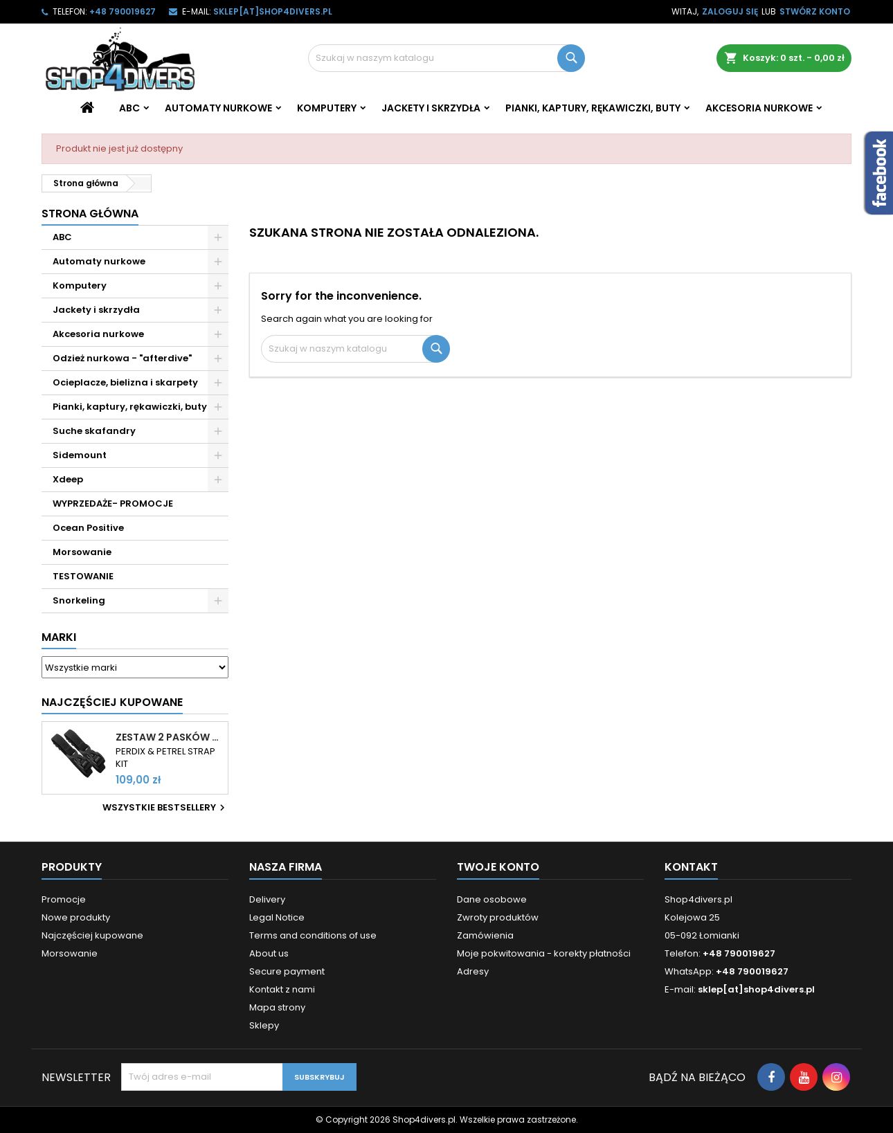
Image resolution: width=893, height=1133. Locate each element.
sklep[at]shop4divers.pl (272, 11)
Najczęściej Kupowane (112, 702)
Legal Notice (277, 917)
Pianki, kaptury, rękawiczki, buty (592, 108)
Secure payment (287, 971)
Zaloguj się (730, 11)
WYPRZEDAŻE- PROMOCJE (113, 503)
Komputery (327, 108)
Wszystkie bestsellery (165, 807)
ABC (129, 108)
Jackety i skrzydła (430, 108)
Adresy (473, 971)
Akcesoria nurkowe (759, 108)
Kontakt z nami (282, 989)
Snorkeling (79, 600)
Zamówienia (485, 935)
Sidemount (80, 455)
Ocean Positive (88, 527)
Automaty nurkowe (218, 108)
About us (269, 953)
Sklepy (264, 1025)
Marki (59, 637)
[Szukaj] (446, 58)
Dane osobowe (492, 899)
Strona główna (90, 213)
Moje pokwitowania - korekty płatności (544, 953)
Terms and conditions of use (313, 935)
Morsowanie (82, 552)
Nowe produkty (76, 917)
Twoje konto (498, 867)
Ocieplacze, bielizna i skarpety (125, 382)
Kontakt (691, 867)
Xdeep (68, 479)
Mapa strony (277, 1007)
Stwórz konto (814, 11)
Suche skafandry (94, 430)
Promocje (64, 899)
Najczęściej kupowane (92, 935)
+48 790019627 (122, 11)
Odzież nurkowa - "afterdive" (122, 358)
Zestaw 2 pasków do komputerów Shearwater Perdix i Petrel (169, 737)
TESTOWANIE (83, 576)
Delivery (267, 899)
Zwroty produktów (498, 917)
